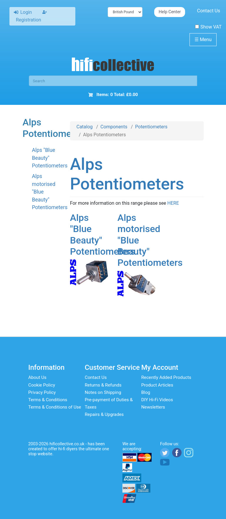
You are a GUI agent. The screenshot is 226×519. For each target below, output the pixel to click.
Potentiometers (151, 127)
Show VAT (208, 27)
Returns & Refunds (103, 385)
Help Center (170, 11)
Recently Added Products (166, 377)
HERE (173, 203)
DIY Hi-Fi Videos (157, 399)
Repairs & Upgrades (104, 414)
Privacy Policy (42, 392)
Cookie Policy (41, 385)
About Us (37, 377)
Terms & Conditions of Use (54, 407)
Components (113, 127)
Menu (203, 39)
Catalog (85, 127)
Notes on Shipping (103, 392)
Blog (145, 392)
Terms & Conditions (47, 399)
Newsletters (153, 407)
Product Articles (157, 385)
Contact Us (208, 11)
